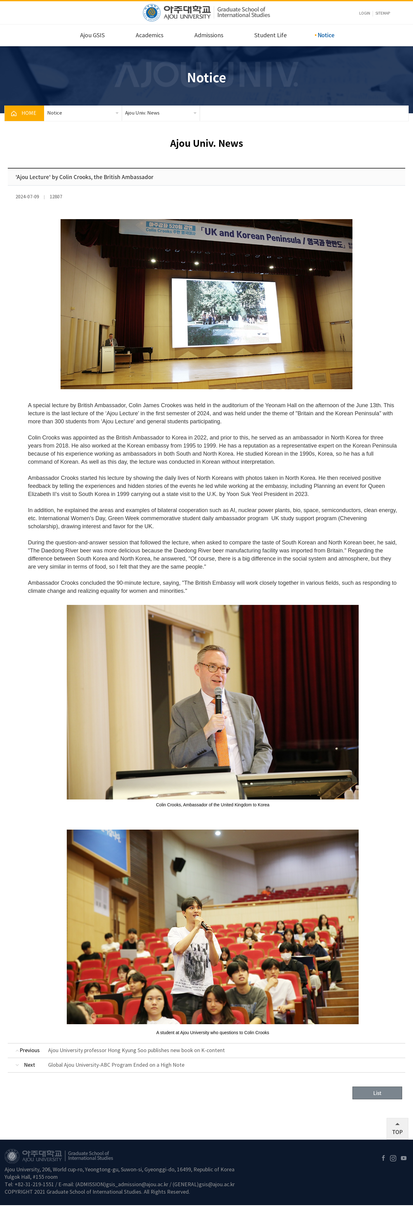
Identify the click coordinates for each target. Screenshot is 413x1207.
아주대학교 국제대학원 (206, 12)
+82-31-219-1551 (34, 1186)
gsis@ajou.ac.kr (217, 1186)
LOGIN (364, 13)
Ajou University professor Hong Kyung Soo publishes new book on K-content (136, 1050)
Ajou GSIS (92, 35)
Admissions (208, 35)
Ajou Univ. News (142, 113)
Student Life (270, 35)
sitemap (382, 13)
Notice (326, 35)
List (377, 1094)
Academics (149, 35)
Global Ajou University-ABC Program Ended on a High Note (116, 1065)
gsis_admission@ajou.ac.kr (137, 1186)
